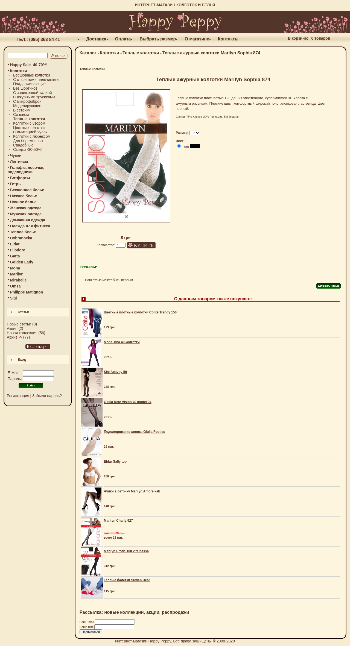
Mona (15, 268)
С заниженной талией (32, 92)
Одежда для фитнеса (30, 226)
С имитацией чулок (30, 132)
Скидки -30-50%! (27, 149)
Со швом (21, 114)
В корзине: (298, 38)
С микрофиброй (27, 101)
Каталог (88, 53)
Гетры (16, 184)
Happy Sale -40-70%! (29, 65)
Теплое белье (23, 232)
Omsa (15, 286)
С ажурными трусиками (34, 97)
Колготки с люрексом (31, 136)
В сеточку (21, 110)
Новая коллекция (22, 333)
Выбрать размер (157, 39)
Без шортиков (25, 88)
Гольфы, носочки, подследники (26, 169)
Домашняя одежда (27, 220)
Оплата (123, 39)
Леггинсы (19, 161)
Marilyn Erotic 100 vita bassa (126, 551)
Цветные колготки (29, 127)
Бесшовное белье (27, 190)
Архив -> (14, 337)
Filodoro (17, 250)
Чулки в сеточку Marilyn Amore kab (132, 491)
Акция (12, 328)
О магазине (197, 39)
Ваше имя (87, 627)
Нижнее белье (23, 196)
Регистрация (18, 396)
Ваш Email (87, 622)
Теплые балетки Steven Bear (127, 580)
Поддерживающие (29, 84)
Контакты (228, 39)
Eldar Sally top (115, 461)
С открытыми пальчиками (36, 79)
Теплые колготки (140, 53)
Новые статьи (19, 324)
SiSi (13, 298)
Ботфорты (20, 178)
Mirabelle (18, 280)
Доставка (96, 39)
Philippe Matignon (26, 292)
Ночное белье (23, 202)
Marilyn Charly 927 (118, 520)
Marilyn (17, 274)
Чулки (16, 155)
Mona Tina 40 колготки (122, 342)
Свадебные (23, 145)
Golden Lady (21, 262)
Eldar (15, 244)
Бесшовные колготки (31, 75)
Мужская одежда (26, 214)
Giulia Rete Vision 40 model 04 (127, 402)
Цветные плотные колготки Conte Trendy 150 (140, 312)
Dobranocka (21, 238)
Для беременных (28, 141)
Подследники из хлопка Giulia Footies (134, 432)
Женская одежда (26, 208)
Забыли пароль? (47, 396)
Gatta (15, 256)
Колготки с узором (29, 123)
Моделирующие (27, 106)
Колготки (109, 53)
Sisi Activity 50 (115, 372)
